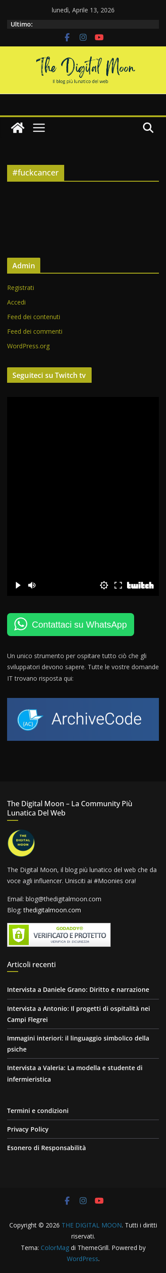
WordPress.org (28, 346)
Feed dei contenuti (33, 317)
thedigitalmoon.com (52, 910)
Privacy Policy (28, 1129)
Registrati (20, 287)
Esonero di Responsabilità (46, 1147)
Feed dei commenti (34, 331)
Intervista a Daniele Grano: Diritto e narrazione (78, 989)
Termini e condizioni (38, 1110)
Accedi (16, 302)
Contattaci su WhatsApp (79, 624)
